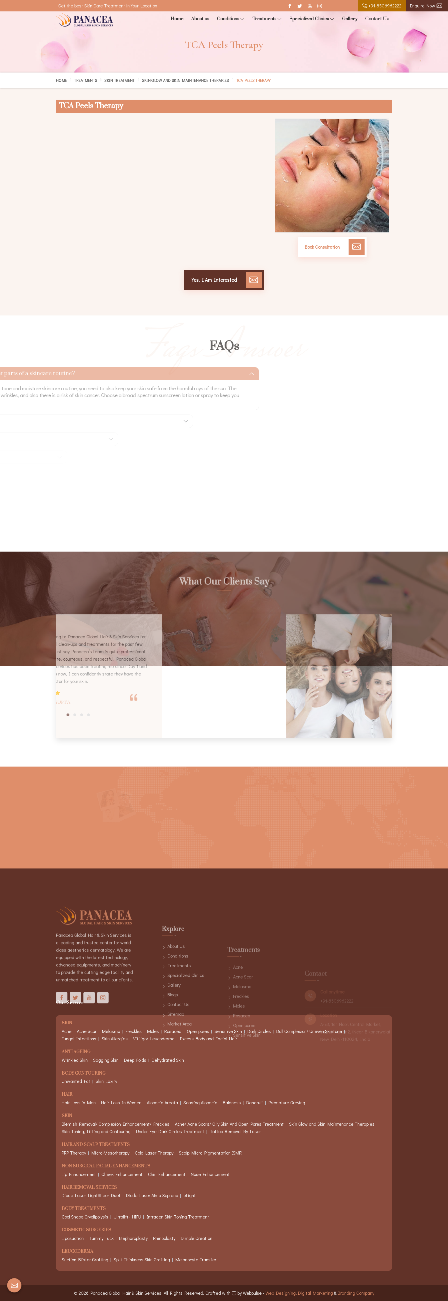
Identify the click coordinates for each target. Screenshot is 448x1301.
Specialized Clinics (311, 19)
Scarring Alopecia (200, 1102)
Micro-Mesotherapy (110, 1153)
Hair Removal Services (89, 1187)
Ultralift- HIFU (127, 1217)
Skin (67, 1116)
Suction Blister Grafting (85, 1259)
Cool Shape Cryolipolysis (85, 1217)
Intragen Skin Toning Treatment (178, 1217)
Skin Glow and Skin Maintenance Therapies (185, 80)
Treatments (267, 19)
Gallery (349, 19)
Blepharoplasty (133, 1238)
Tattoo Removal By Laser (235, 1131)
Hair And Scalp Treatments (96, 1145)
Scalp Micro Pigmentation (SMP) (211, 1153)
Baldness (232, 1102)
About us (200, 19)
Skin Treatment (119, 80)
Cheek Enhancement (122, 1174)
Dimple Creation (196, 1238)
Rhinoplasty (164, 1238)
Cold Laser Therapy (154, 1153)
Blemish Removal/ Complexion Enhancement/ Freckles (115, 1124)
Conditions (231, 19)
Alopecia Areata (162, 1102)
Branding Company (356, 1293)
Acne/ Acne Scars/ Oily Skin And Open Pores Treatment (229, 1124)
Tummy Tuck (101, 1238)
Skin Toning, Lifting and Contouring (96, 1131)
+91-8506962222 (381, 6)
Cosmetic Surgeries (86, 1230)
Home (177, 19)
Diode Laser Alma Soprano (152, 1195)
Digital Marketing (315, 1293)
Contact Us (377, 19)
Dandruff (254, 1102)
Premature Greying (287, 1102)
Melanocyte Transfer (195, 1259)
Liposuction (73, 1238)
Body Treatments (84, 1209)
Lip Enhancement (79, 1174)
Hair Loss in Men (79, 1102)
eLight (189, 1195)
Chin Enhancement (166, 1174)
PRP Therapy (74, 1153)
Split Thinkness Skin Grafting (142, 1259)
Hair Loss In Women (121, 1102)
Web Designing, (281, 1293)
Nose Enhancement (210, 1174)
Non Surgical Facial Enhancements (106, 1166)
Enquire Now (426, 6)
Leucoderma (77, 1251)
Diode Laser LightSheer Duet (91, 1195)
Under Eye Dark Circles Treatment (170, 1131)
